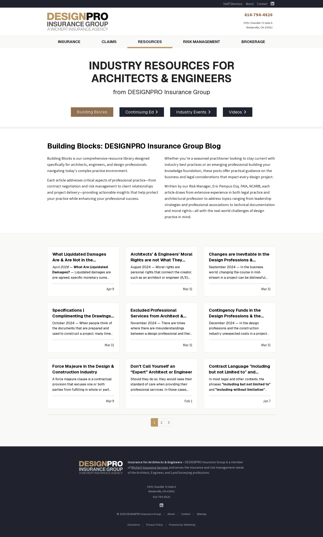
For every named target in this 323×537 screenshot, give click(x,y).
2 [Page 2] (161, 422)
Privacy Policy (154, 524)
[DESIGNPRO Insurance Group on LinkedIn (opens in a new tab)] (272, 4)
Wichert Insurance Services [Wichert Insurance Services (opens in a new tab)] (149, 467)
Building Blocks (92, 112)
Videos (237, 112)
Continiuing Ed (141, 112)
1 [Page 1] (154, 422)
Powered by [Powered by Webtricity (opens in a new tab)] (182, 524)
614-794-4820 (161, 497)
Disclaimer (134, 524)
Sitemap (201, 514)
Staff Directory (232, 4)
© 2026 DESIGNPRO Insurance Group (139, 514)
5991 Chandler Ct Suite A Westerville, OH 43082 (161, 489)
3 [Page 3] (169, 422)
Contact (262, 4)
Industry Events (193, 112)
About (250, 4)
